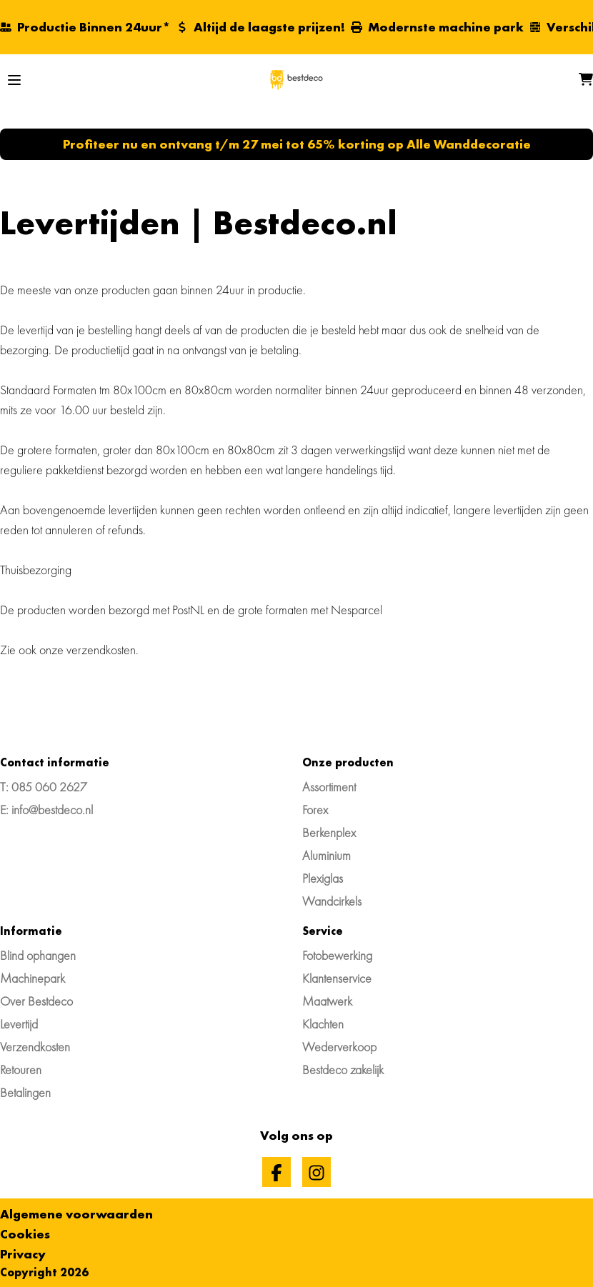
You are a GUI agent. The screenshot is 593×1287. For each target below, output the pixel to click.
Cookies (25, 1234)
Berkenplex (329, 832)
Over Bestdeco (36, 1001)
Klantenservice (337, 978)
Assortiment (329, 786)
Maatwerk (327, 1001)
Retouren (20, 1069)
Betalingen (25, 1092)
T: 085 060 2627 (43, 786)
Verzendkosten (35, 1046)
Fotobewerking (337, 955)
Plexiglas (322, 878)
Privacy (23, 1254)
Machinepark (32, 978)
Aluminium (326, 855)
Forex (315, 809)
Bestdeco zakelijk (343, 1069)
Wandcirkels (332, 901)
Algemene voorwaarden (76, 1214)
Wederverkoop (339, 1046)
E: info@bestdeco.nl (46, 809)
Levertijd (19, 1024)
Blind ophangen (38, 955)
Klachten (323, 1024)
